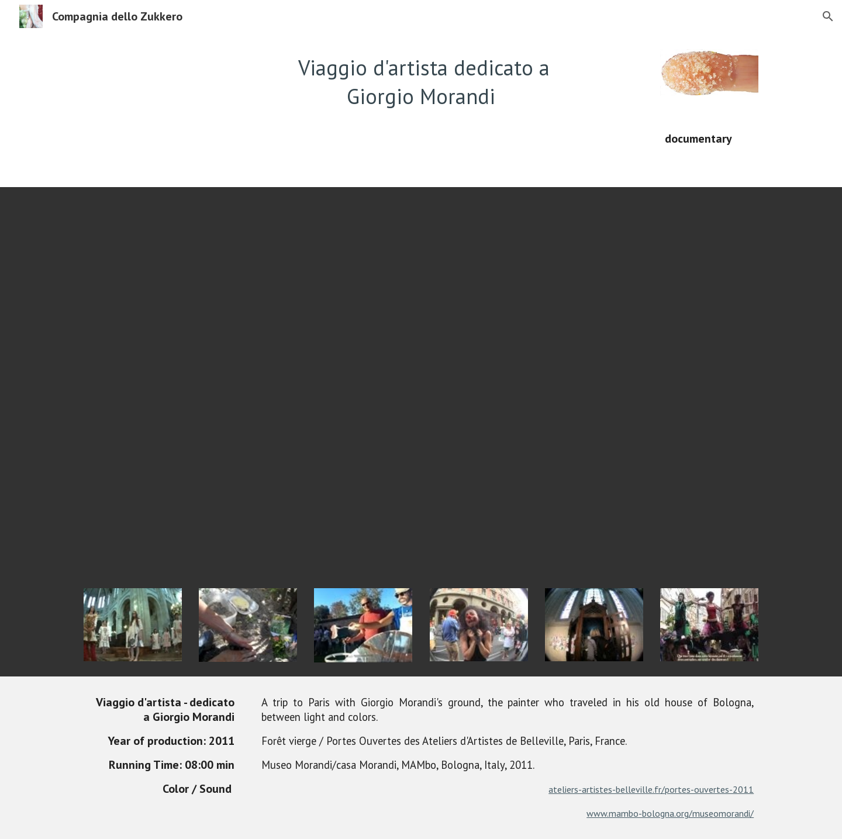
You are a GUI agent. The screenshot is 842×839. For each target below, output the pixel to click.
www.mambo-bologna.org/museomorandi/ (670, 813)
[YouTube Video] (421, 380)
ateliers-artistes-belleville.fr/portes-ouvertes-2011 (651, 789)
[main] (421, 82)
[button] (828, 16)
